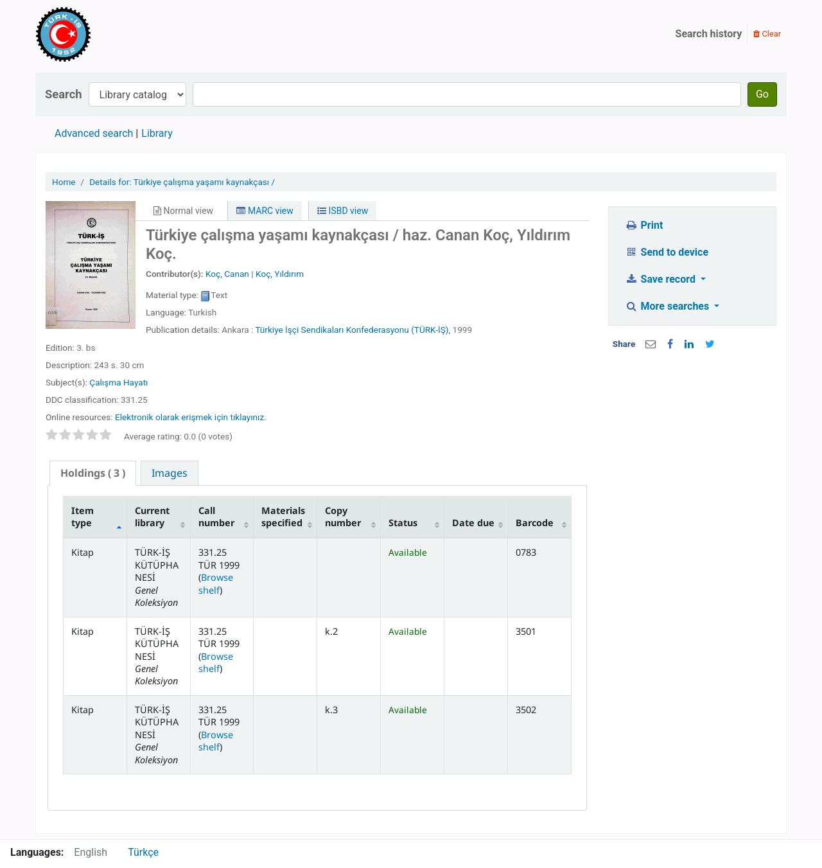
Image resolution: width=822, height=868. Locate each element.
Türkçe (143, 852)
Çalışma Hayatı (118, 382)
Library (156, 133)
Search (63, 94)
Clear (767, 34)
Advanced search (94, 133)
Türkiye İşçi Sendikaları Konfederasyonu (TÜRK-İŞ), (352, 329)
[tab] (92, 473)
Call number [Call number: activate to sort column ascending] (216, 516)
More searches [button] (668, 306)
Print (644, 225)
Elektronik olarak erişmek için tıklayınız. (191, 417)
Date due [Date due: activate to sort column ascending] (473, 523)
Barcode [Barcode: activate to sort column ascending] (535, 523)
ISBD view (342, 211)
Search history (709, 34)
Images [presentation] (170, 473)
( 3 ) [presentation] (92, 473)
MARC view (264, 211)
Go (762, 94)
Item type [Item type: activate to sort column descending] (82, 516)
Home (64, 182)
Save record (661, 279)
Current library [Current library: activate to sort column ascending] (152, 516)
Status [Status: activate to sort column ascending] (403, 523)
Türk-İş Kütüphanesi (100, 34)
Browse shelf (215, 583)
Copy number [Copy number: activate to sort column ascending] (343, 516)
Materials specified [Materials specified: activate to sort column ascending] (283, 516)
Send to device (666, 252)
